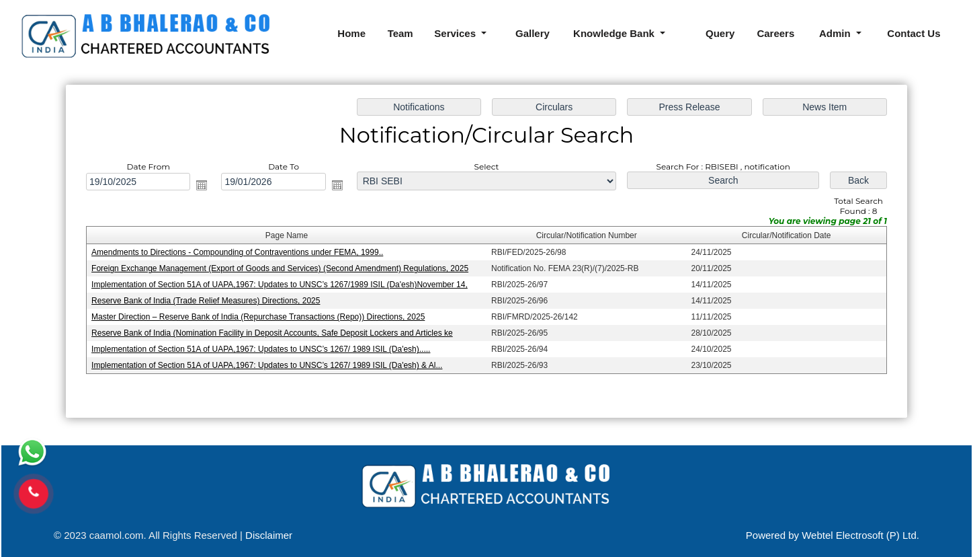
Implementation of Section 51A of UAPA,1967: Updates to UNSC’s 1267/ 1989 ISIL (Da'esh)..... (263, 348)
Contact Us (913, 33)
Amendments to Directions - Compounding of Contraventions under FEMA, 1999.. (240, 253)
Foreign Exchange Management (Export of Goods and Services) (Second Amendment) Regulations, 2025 (282, 268)
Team (400, 33)
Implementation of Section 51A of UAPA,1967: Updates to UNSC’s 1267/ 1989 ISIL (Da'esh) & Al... (269, 364)
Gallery (532, 33)
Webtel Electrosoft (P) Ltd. (860, 535)
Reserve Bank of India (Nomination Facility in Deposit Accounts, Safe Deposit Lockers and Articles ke (274, 332)
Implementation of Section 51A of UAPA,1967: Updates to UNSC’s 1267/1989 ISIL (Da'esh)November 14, (282, 284)
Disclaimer (268, 535)
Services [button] (456, 33)
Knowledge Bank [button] (615, 33)
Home (351, 33)
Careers (775, 33)
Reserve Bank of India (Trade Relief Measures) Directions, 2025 (209, 300)
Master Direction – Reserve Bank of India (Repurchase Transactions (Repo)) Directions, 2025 (260, 316)
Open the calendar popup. (205, 185)
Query (720, 33)
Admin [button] (836, 33)
